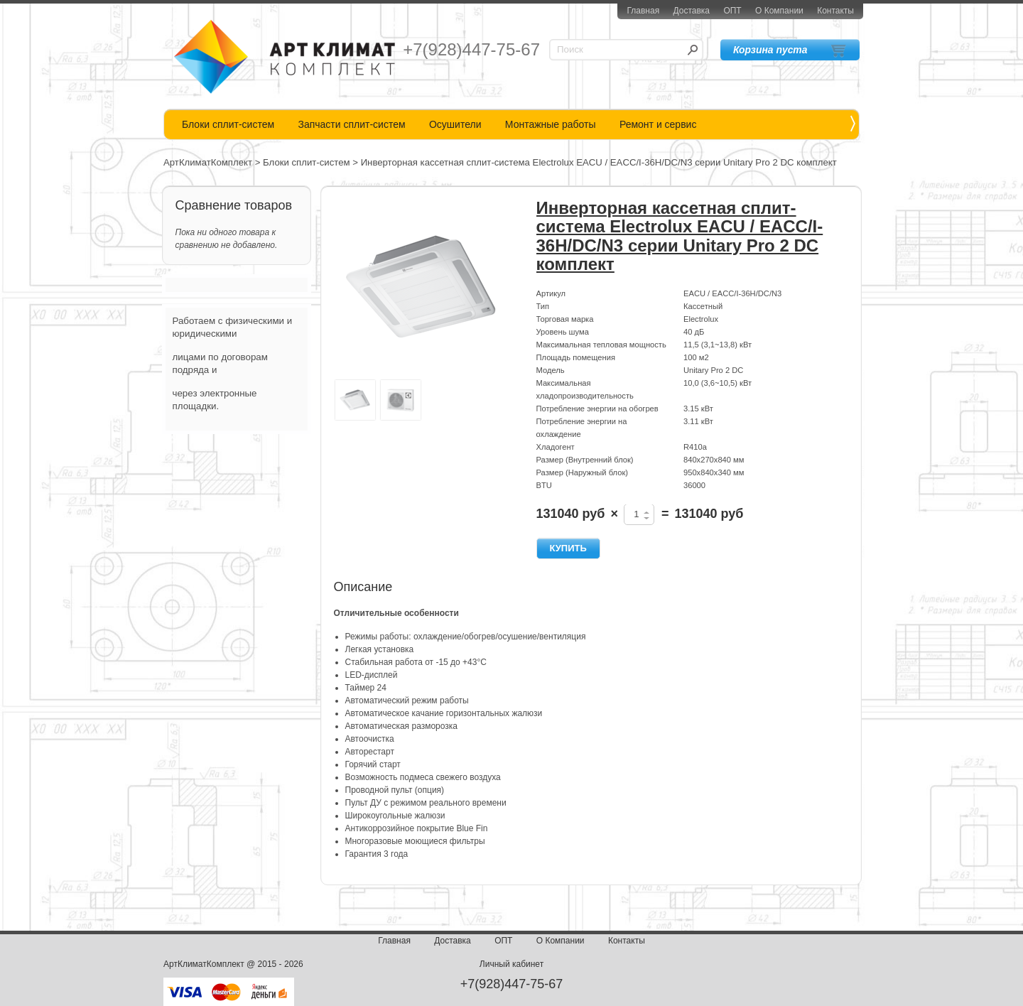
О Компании (779, 11)
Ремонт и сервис (658, 124)
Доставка (691, 11)
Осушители (455, 124)
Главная (643, 11)
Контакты (835, 11)
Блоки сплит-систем (228, 124)
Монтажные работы (550, 124)
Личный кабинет (511, 964)
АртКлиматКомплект (207, 162)
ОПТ (732, 11)
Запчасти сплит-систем (351, 124)
